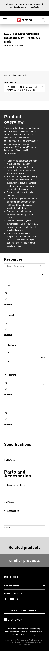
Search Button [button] (43, 20)
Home (24, 20)
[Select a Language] (34, 274)
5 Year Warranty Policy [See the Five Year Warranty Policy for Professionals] (19, 635)
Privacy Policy (35, 628)
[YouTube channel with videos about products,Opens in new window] (12, 599)
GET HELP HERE (15, 585)
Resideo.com (11, 628)
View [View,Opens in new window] (43, 357)
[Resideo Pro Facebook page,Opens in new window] (5, 599)
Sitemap (32, 635)
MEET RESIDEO (15, 576)
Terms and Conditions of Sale (31, 632)
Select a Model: (10, 82)
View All (10, 460)
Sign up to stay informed (24, 610)
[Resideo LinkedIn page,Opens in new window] (18, 599)
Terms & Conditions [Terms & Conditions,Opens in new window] (12, 632)
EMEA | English (20, 619)
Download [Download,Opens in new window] (8, 304)
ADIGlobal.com (23, 628)
